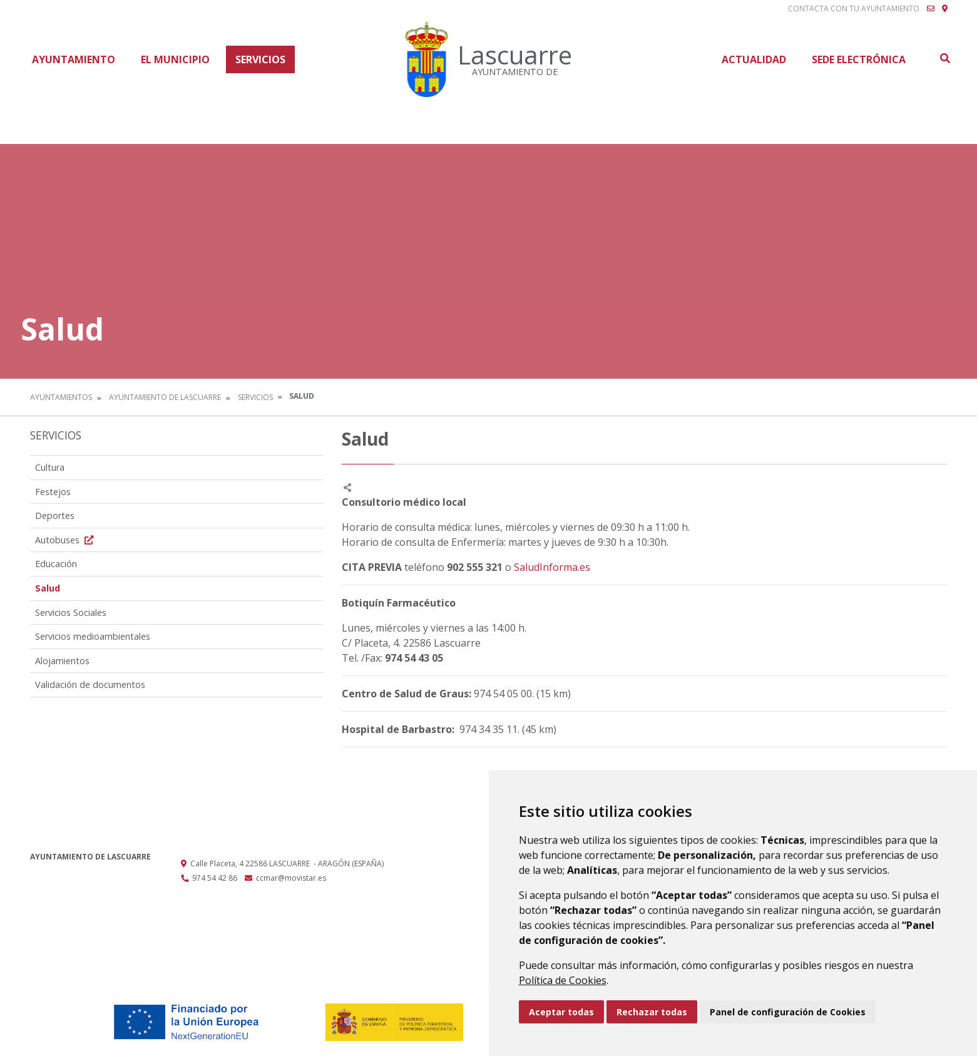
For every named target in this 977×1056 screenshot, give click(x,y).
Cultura (49, 467)
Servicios (260, 59)
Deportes (54, 515)
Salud (47, 588)
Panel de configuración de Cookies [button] (788, 1012)
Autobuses (65, 540)
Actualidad (754, 59)
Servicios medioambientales (92, 636)
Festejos (53, 492)
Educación (56, 564)
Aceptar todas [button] (561, 1012)
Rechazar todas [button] (651, 1012)
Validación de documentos (90, 684)
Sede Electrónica (859, 59)
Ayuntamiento (73, 59)
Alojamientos (62, 661)
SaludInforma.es (552, 567)
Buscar (944, 58)
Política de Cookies (562, 980)
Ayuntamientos (61, 397)
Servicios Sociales (70, 612)
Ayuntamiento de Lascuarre (165, 397)
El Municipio (175, 59)
